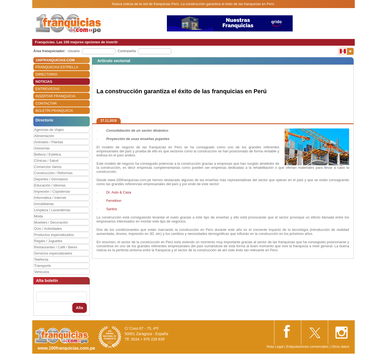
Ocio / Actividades (48, 229)
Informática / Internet (50, 198)
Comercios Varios (48, 167)
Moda (38, 216)
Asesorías (42, 148)
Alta (79, 308)
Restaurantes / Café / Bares (55, 247)
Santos (111, 209)
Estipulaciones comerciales (307, 347)
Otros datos (340, 347)
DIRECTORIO (46, 74)
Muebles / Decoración (51, 222)
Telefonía (41, 259)
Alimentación (44, 136)
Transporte (42, 266)
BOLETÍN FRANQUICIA (54, 111)
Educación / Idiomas (50, 185)
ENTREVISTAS (47, 89)
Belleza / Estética (47, 154)
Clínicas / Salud (46, 161)
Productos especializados (54, 235)
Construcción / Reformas (53, 173)
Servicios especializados (53, 253)
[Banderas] (346, 51)
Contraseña (127, 51)
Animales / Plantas (48, 142)
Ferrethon (113, 201)
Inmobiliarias (44, 204)
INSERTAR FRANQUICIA (55, 96)
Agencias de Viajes (49, 130)
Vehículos (41, 272)
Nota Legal (275, 347)
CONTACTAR (46, 103)
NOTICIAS (43, 82)
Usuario (74, 51)
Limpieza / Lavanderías (52, 210)
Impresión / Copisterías (52, 191)
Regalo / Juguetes (48, 241)
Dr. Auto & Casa (118, 192)
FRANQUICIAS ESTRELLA (56, 67)
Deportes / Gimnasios (51, 179)
